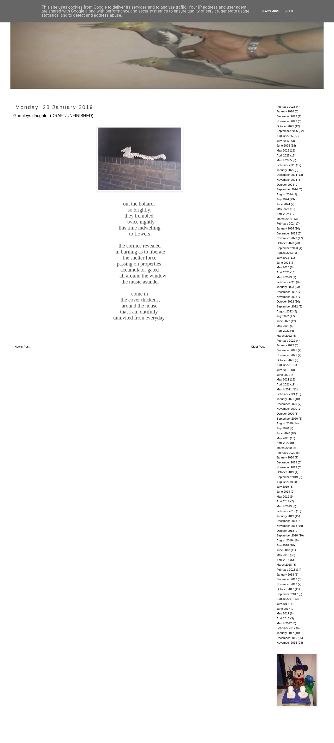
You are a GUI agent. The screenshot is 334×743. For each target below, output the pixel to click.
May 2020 (283, 438)
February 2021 (286, 394)
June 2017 (283, 608)
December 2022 (287, 291)
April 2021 (283, 384)
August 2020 (285, 423)
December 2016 (287, 637)
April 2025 (283, 155)
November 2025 (287, 121)
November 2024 (287, 179)
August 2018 (285, 540)
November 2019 (287, 467)
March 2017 (284, 623)
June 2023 (283, 262)
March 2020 (284, 447)
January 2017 (285, 633)
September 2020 (287, 418)
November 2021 (287, 355)
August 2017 (285, 598)
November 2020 (287, 408)
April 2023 (283, 272)
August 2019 (285, 482)
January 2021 (285, 399)
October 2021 (285, 360)
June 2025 (283, 145)
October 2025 (285, 126)
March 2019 (284, 506)
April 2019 (283, 501)
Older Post (258, 346)
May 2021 (283, 379)
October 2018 (285, 530)
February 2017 (286, 628)
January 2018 (285, 574)
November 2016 (287, 642)
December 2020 (287, 404)
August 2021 (285, 364)
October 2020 (285, 413)
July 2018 (283, 545)
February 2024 (286, 223)
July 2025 (283, 140)
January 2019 (285, 516)
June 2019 (283, 491)
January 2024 (285, 228)
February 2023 (286, 282)
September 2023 (287, 248)
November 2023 (287, 238)
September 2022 (287, 306)
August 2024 (285, 194)
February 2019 (286, 511)
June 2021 (283, 374)
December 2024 (287, 174)
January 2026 (285, 111)
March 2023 (284, 277)
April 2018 (283, 559)
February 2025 (286, 165)
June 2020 (283, 433)
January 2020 (285, 457)
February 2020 (286, 452)
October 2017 (285, 589)
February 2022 (286, 340)
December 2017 (287, 579)
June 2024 (283, 204)
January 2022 (285, 345)
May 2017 (283, 613)
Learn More (270, 11)
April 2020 (283, 442)
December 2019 (287, 462)
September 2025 (287, 130)
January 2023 (285, 286)
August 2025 (285, 135)
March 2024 (284, 218)
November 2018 (287, 525)
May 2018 (283, 555)
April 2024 (283, 213)
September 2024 (287, 189)
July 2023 (283, 257)
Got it (289, 11)
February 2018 (286, 569)
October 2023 (285, 243)
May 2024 (283, 208)
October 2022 (285, 301)
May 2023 (283, 267)
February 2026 (286, 106)
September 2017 (287, 594)
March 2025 (284, 160)
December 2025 (287, 116)
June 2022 (283, 321)
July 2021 (283, 369)
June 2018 (283, 550)
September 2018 (287, 535)
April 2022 (283, 330)
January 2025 (285, 170)
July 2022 (283, 316)
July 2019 (283, 486)
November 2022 (287, 296)
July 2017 (283, 603)
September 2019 (287, 477)
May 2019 (283, 496)
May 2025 (283, 150)
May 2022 (283, 326)
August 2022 (285, 311)
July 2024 (283, 199)
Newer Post (22, 346)
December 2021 (287, 350)
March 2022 (284, 335)
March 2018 (284, 564)
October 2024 (285, 184)
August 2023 (285, 252)
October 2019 (285, 472)
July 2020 (283, 428)
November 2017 (287, 584)
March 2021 (284, 389)
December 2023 (287, 233)
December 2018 (287, 520)
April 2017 (283, 618)
